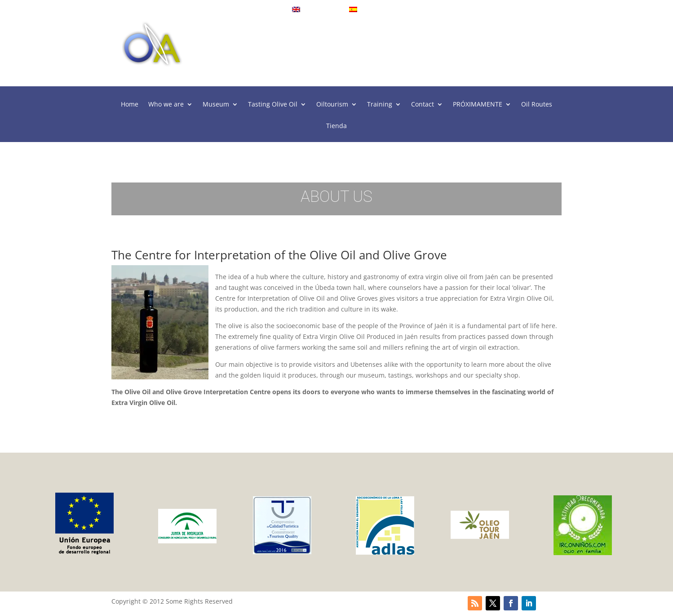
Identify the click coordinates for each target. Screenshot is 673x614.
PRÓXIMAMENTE (477, 104)
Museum (216, 104)
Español (366, 9)
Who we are (166, 104)
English (308, 9)
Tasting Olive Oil (272, 104)
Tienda (336, 126)
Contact (422, 104)
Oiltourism (332, 104)
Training (379, 104)
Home (129, 104)
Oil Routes (536, 104)
